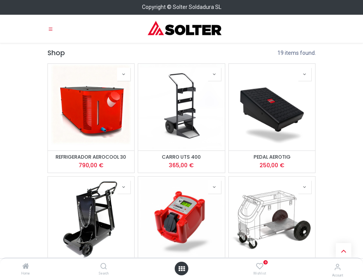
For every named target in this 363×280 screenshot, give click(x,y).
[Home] (25, 267)
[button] (123, 74)
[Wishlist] (260, 266)
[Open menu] (182, 268)
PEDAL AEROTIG (272, 157)
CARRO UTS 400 (181, 157)
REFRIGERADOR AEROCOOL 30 (91, 157)
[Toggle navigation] (50, 28)
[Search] (103, 267)
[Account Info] (337, 266)
